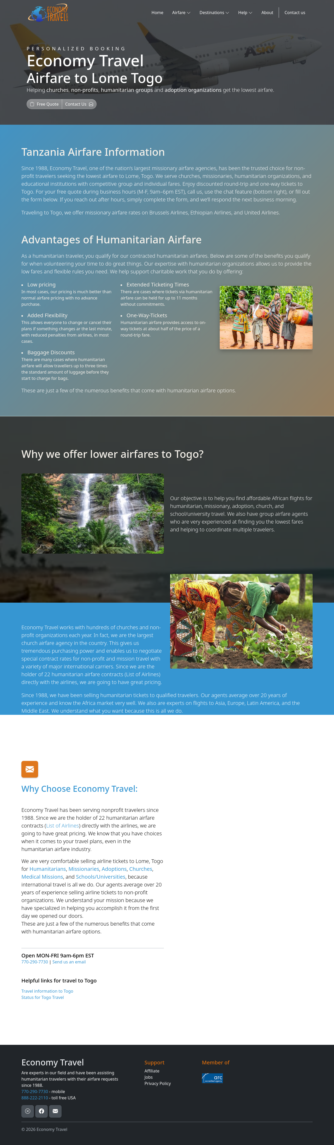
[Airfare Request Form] (240, 879)
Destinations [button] (214, 12)
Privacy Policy (158, 1083)
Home (158, 12)
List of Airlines (142, 674)
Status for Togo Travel (42, 997)
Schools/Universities (100, 876)
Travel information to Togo (47, 991)
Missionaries (83, 868)
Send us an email (69, 962)
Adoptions (114, 868)
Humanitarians (47, 868)
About (267, 12)
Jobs (149, 1077)
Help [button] (245, 12)
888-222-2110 (34, 1098)
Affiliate (152, 1071)
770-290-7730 (34, 962)
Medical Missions (42, 876)
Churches (140, 868)
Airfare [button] (181, 12)
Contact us (294, 12)
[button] (44, 104)
